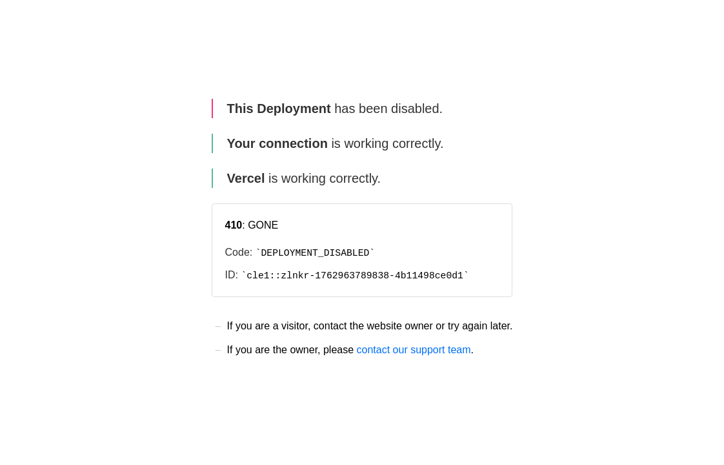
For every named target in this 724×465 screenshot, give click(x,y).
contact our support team (414, 349)
